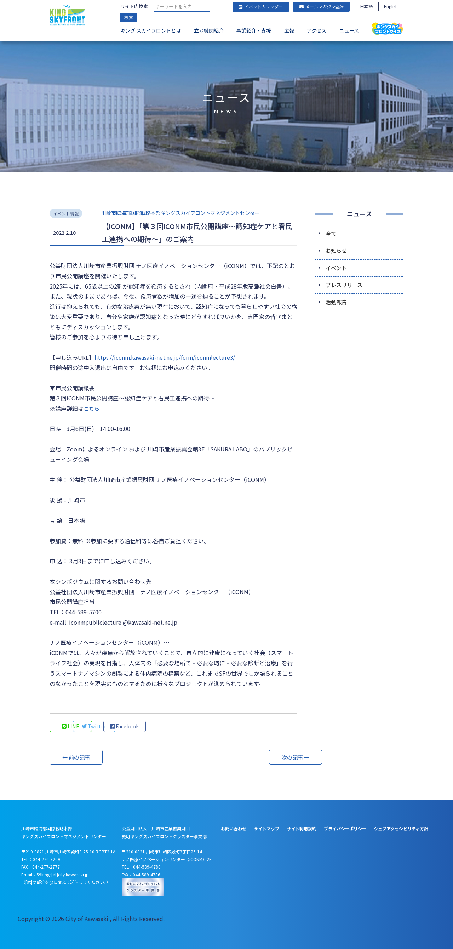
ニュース (349, 30)
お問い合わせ (233, 829)
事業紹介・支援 (253, 30)
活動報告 (337, 304)
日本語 (366, 6)
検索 (128, 17)
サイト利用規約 (301, 829)
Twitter (118, 726)
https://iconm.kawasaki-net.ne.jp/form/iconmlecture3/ (167, 357)
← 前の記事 (76, 757)
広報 (289, 30)
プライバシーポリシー (345, 829)
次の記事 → (271, 757)
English (391, 6)
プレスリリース (345, 286)
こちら (92, 408)
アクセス (316, 30)
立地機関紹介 (209, 30)
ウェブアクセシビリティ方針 (401, 829)
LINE (71, 726)
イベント (337, 269)
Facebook (166, 726)
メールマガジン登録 (321, 7)
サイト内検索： (136, 6)
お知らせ (337, 251)
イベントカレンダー (261, 7)
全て (331, 233)
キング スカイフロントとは (150, 30)
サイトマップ (266, 829)
